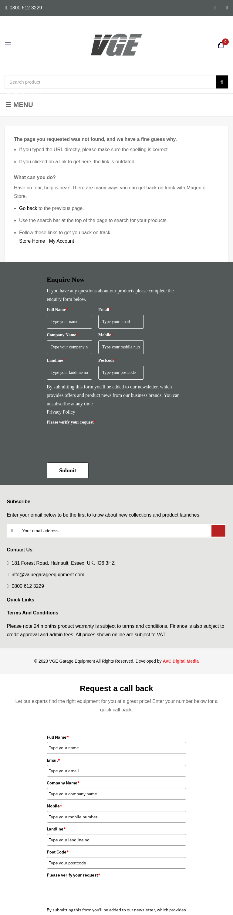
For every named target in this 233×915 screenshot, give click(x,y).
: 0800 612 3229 (23, 7)
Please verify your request (71, 422)
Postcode (107, 360)
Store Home (32, 241)
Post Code (58, 852)
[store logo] (116, 45)
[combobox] (116, 81)
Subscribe (218, 531)
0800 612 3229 (28, 586)
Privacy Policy (61, 411)
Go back (28, 208)
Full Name (57, 310)
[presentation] (93, 439)
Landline (56, 360)
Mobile (105, 335)
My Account (61, 241)
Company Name (62, 335)
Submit (67, 470)
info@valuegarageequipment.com (48, 574)
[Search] (222, 81)
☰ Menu (19, 104)
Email (104, 310)
